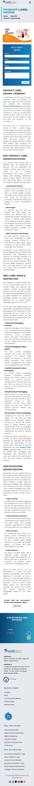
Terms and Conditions (12, 698)
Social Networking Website (14, 766)
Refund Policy (9, 705)
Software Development (13, 742)
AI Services (8, 745)
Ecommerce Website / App (14, 754)
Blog (6, 695)
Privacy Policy (9, 701)
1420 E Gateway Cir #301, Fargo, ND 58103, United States (16, 660)
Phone (7, 65)
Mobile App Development (14, 733)
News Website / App (12, 757)
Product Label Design (11, 18)
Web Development (11, 730)
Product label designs (11, 106)
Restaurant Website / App (14, 763)
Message (8, 71)
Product (7, 692)
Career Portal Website (12, 760)
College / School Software (14, 769)
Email (6, 59)
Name (7, 53)
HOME (5, 16)
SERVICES (14, 16)
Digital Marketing (10, 736)
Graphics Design (10, 739)
